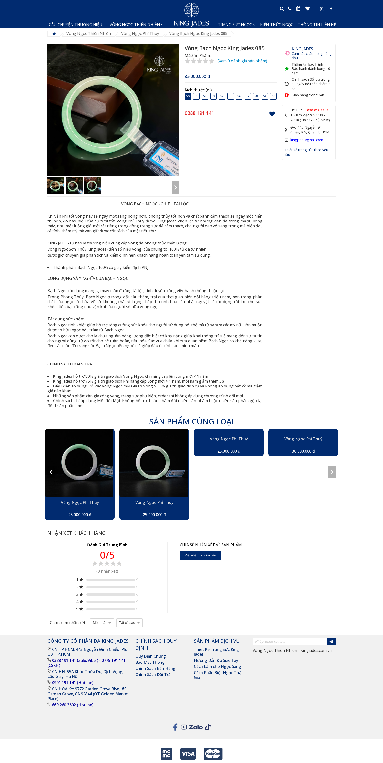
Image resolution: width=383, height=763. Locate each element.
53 (213, 95)
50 (188, 95)
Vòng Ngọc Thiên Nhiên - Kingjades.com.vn (292, 650)
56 (239, 95)
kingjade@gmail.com (306, 139)
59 (265, 95)
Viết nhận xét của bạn (200, 555)
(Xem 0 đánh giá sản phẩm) (242, 61)
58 (256, 95)
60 (273, 95)
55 (231, 95)
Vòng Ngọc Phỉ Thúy (140, 33)
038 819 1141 (318, 110)
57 (248, 95)
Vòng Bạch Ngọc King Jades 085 (198, 33)
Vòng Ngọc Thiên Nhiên (88, 33)
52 (205, 95)
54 (222, 95)
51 (196, 95)
